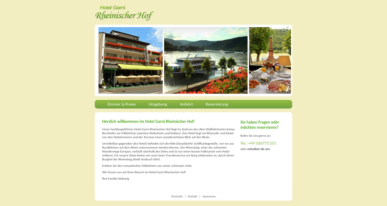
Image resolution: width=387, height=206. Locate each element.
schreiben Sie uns (258, 149)
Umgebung (158, 104)
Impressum (209, 196)
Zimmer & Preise (121, 104)
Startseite (177, 196)
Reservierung (217, 104)
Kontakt (192, 196)
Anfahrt (186, 104)
